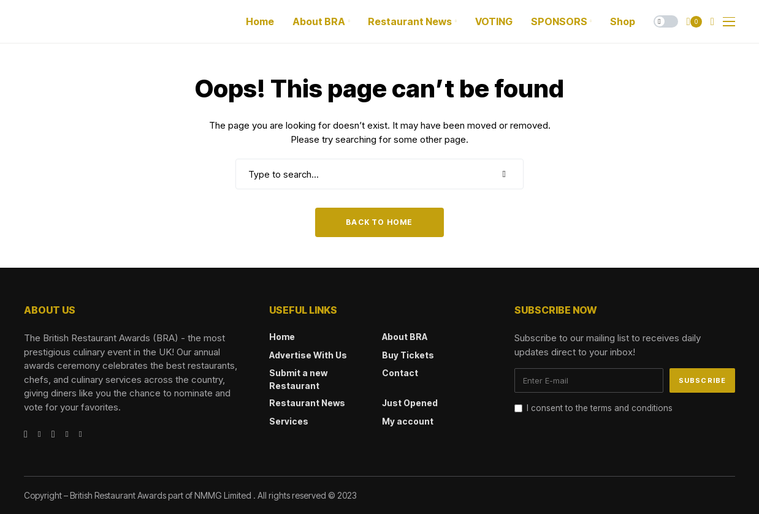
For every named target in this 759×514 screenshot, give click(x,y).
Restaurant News (307, 403)
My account (407, 421)
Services (288, 421)
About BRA (404, 336)
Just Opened (410, 403)
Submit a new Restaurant (298, 379)
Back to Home (379, 222)
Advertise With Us (308, 355)
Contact (400, 373)
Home (282, 336)
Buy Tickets (408, 355)
